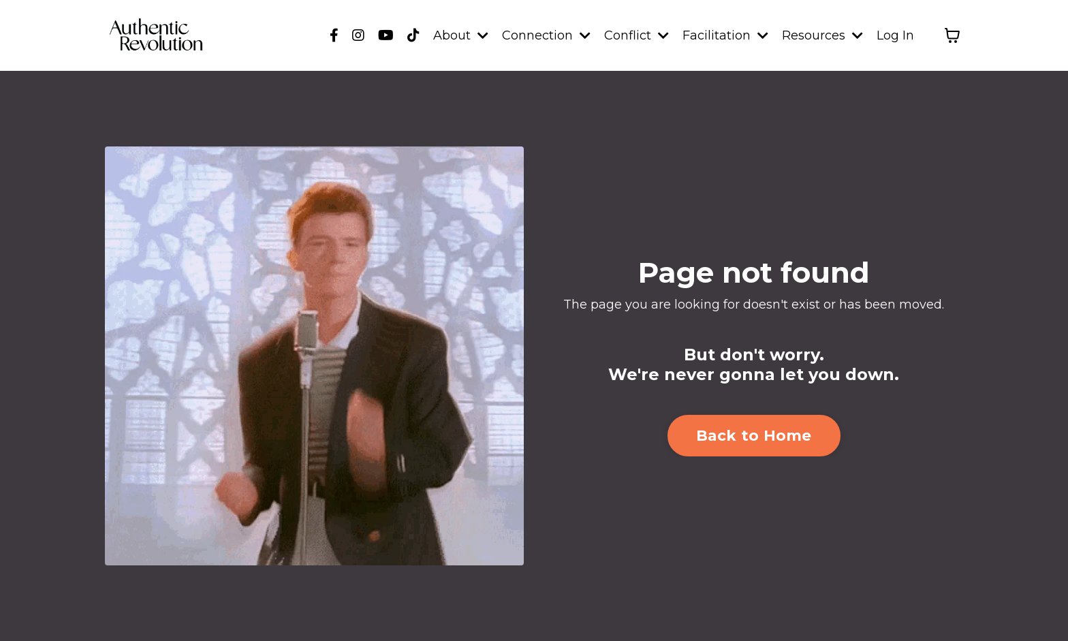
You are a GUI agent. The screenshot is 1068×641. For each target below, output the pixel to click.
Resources (822, 35)
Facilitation (725, 35)
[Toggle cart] (952, 35)
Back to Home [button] (754, 435)
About (460, 35)
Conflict (636, 35)
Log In (895, 35)
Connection (546, 35)
